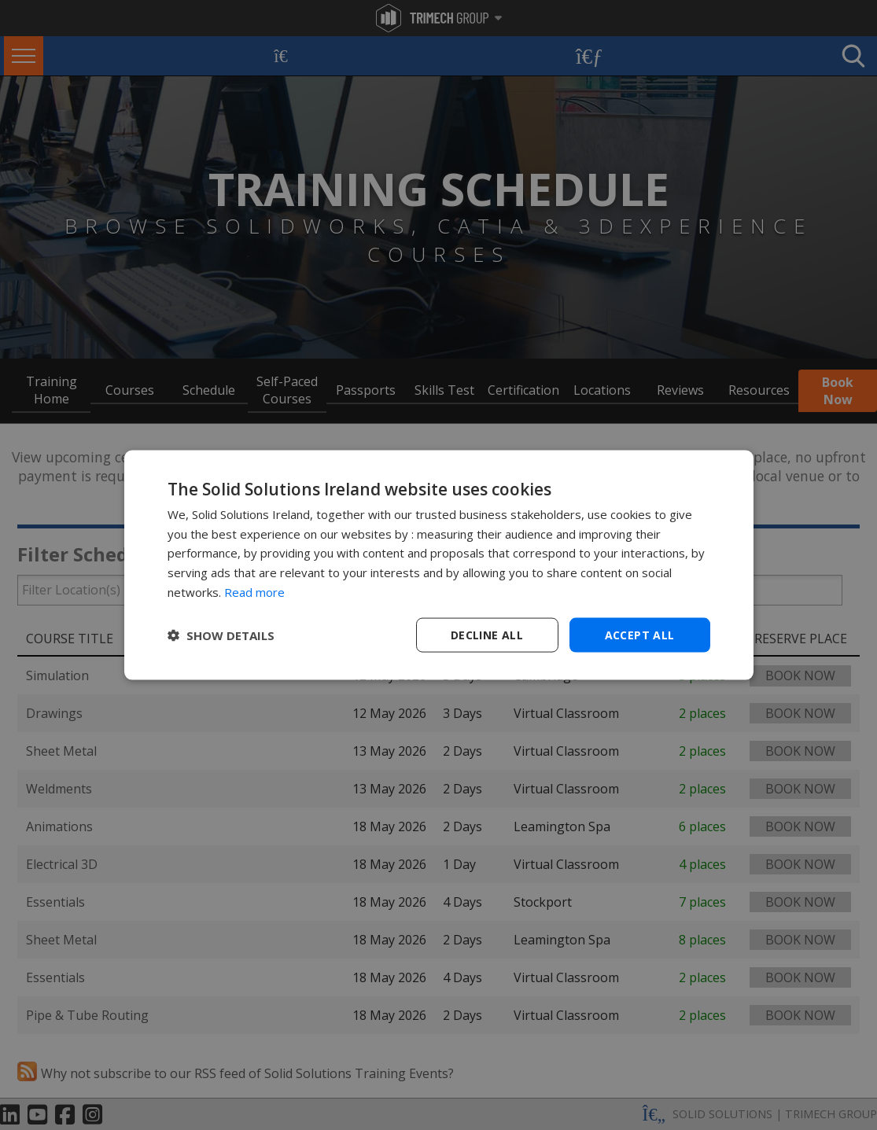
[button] (221, 635)
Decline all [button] (487, 634)
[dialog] (439, 565)
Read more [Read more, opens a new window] (254, 591)
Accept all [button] (640, 634)
